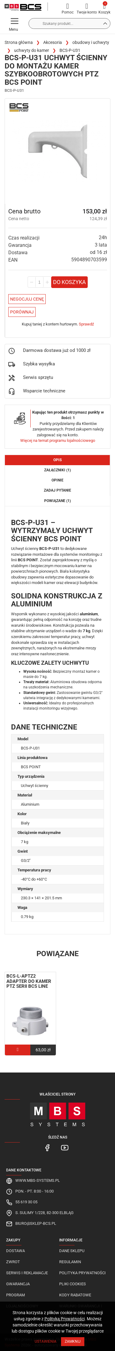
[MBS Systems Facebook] (47, 1147)
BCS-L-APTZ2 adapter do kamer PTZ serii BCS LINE (28, 981)
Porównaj (22, 312)
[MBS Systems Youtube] (65, 1147)
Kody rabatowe (75, 1295)
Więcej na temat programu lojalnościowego (57, 440)
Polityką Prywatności (64, 1318)
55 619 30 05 (26, 1202)
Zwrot (13, 1262)
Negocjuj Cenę (27, 299)
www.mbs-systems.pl (37, 1180)
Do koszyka (69, 282)
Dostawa (15, 1250)
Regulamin (70, 1262)
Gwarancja (18, 1284)
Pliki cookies (72, 1284)
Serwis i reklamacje (27, 1273)
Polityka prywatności (82, 1273)
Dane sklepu (71, 1250)
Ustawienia (45, 1341)
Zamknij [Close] (73, 1341)
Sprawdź (86, 324)
